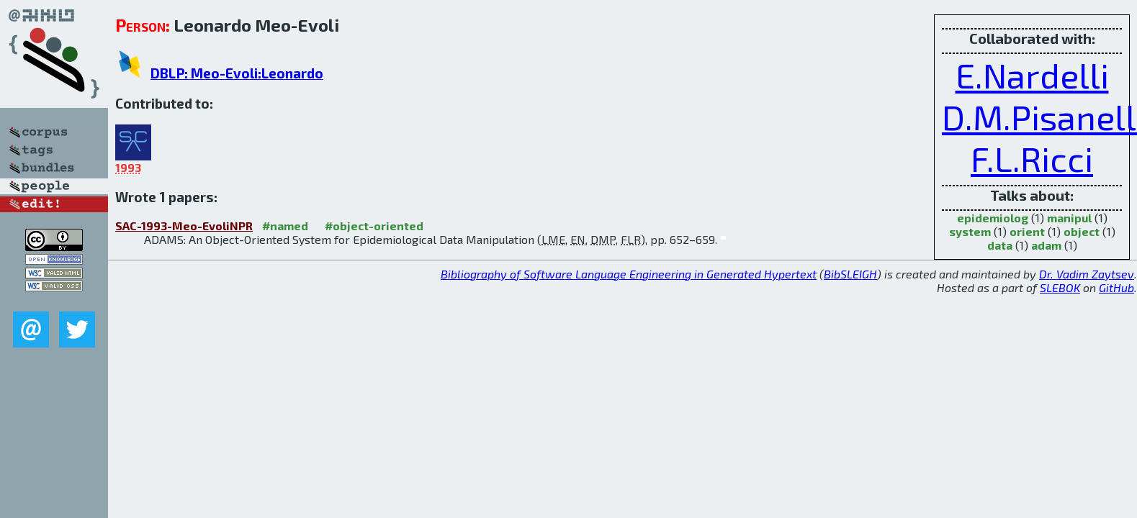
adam (1046, 245)
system (970, 231)
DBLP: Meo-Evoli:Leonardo (236, 73)
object (1082, 231)
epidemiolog (992, 217)
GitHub (1116, 287)
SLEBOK (1060, 287)
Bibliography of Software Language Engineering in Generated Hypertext (629, 274)
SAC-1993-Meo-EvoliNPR (184, 225)
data (999, 245)
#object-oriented (374, 225)
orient (1027, 231)
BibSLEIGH (850, 274)
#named (285, 225)
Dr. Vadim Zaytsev (1086, 274)
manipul (1069, 217)
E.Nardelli (1032, 75)
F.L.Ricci (1032, 158)
